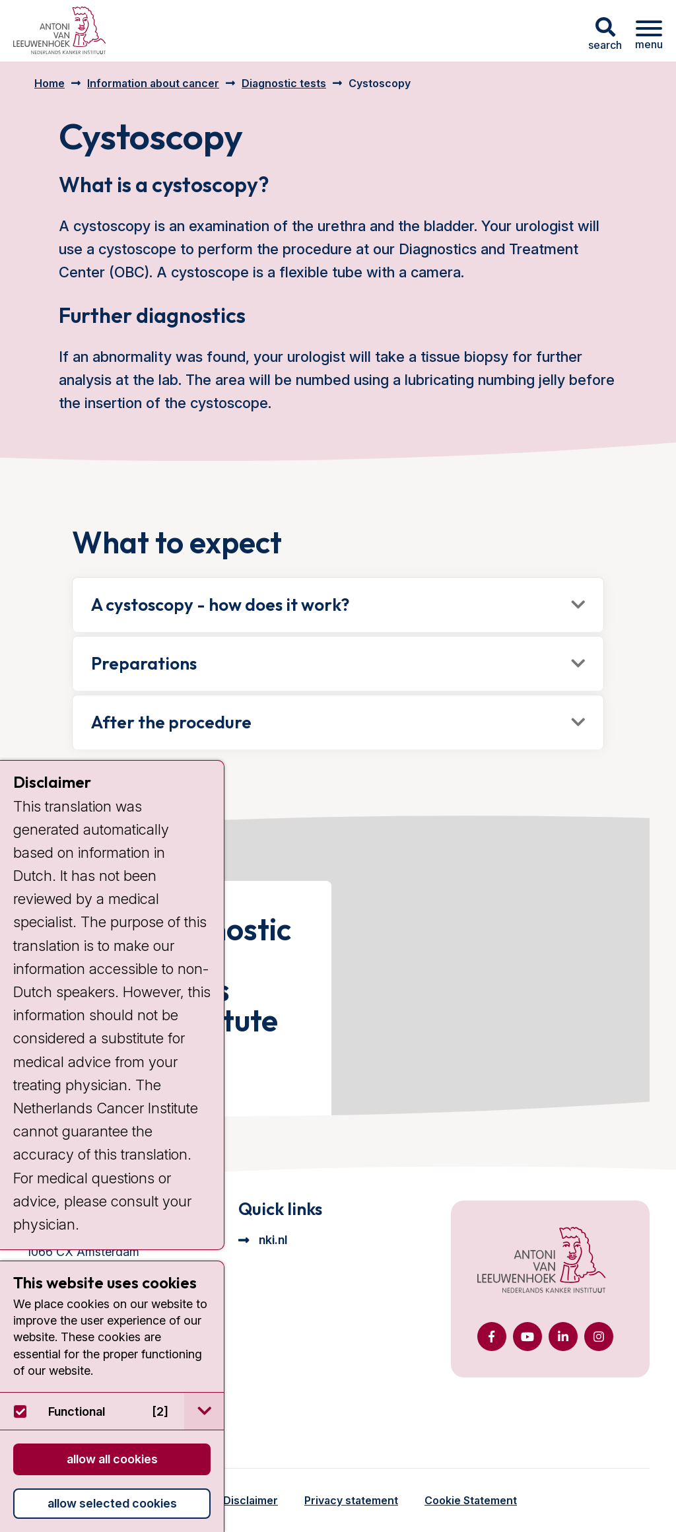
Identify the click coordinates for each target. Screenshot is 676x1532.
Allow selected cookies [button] (112, 1503)
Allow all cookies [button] (112, 1459)
